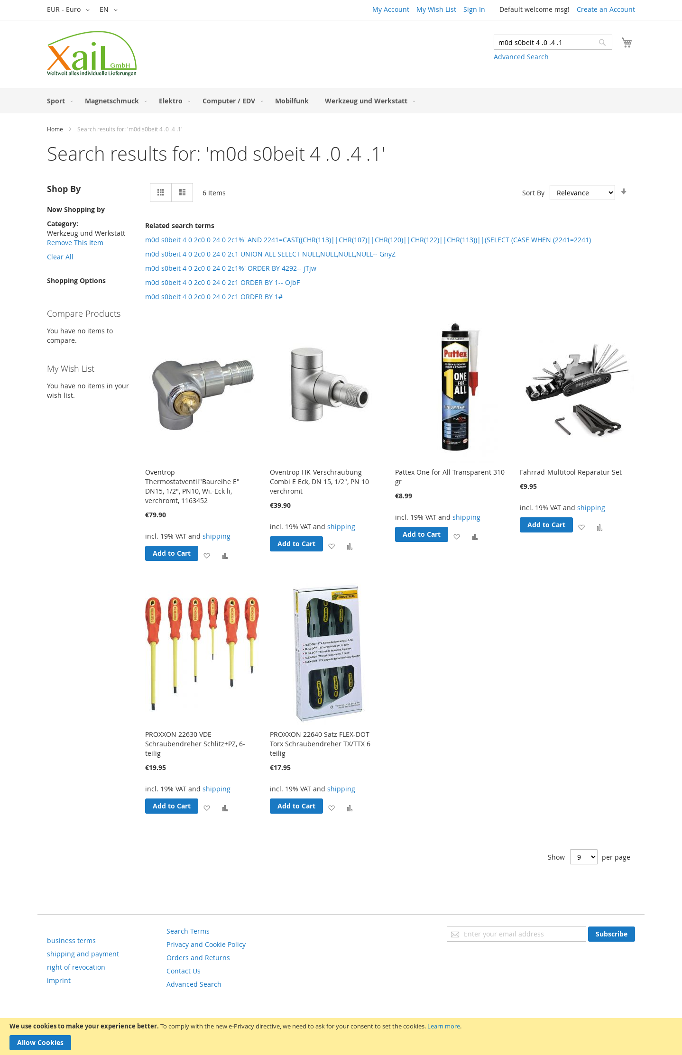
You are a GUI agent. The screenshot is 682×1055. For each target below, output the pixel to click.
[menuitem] (57, 100)
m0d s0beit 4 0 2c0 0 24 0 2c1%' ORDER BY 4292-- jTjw (230, 268)
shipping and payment (83, 953)
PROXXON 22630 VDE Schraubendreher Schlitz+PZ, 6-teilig (195, 744)
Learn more (443, 1026)
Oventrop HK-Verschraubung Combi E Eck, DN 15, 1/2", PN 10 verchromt (319, 481)
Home (55, 129)
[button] (70, 10)
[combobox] (553, 42)
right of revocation (76, 967)
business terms (71, 940)
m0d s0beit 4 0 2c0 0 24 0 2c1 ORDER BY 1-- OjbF (222, 282)
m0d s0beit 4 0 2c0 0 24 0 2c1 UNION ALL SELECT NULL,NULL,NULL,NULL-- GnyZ (270, 253)
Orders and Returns (198, 957)
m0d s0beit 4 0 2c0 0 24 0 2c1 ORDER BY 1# (214, 296)
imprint (59, 980)
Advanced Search (521, 56)
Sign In (474, 9)
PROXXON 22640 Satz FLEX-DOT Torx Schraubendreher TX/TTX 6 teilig (320, 744)
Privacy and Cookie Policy (206, 944)
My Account (390, 9)
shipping (216, 536)
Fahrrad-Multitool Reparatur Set (571, 472)
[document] (341, 1036)
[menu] (341, 100)
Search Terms (188, 931)
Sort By (533, 192)
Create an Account (606, 9)
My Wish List (436, 9)
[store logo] (92, 53)
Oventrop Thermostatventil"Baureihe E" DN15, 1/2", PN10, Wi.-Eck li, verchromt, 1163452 (192, 486)
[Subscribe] (611, 934)
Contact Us (183, 970)
